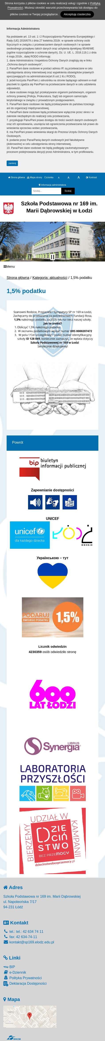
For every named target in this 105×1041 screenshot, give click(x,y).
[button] (5, 241)
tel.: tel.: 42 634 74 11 (23, 931)
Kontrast (91, 177)
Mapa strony (34, 177)
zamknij (12, 163)
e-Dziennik (14, 972)
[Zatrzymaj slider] (52, 257)
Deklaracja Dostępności (25, 983)
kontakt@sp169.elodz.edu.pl (28, 942)
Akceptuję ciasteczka (77, 14)
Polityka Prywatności (22, 978)
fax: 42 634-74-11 (20, 937)
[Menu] (52, 266)
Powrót (17, 442)
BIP (9, 967)
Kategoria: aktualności (49, 278)
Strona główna (16, 177)
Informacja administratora (52, 185)
